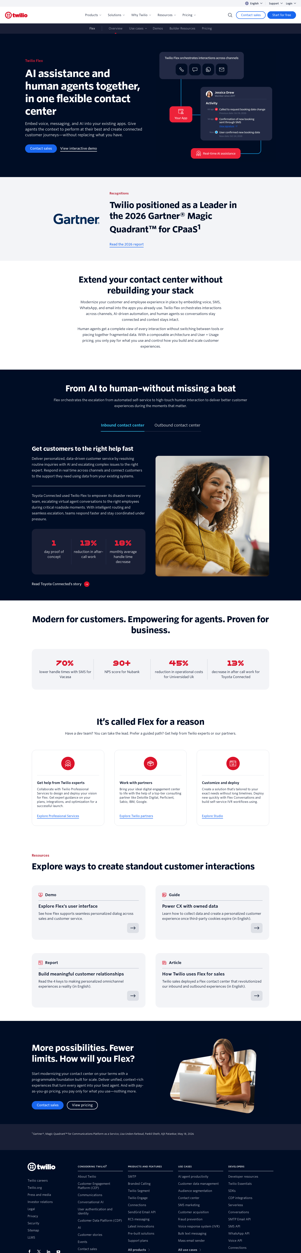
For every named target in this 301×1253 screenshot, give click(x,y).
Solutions (116, 15)
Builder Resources (182, 28)
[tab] (122, 427)
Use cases (136, 28)
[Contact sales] (251, 15)
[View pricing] (82, 1105)
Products (93, 15)
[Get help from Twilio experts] (68, 788)
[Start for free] (281, 15)
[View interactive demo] (78, 149)
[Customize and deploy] (233, 788)
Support (276, 3)
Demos (158, 28)
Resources (167, 15)
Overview (115, 28)
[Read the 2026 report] (127, 244)
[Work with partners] (151, 788)
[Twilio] (16, 15)
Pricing (189, 15)
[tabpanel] (150, 516)
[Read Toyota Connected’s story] (60, 584)
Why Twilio (141, 15)
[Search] (230, 15)
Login (291, 3)
